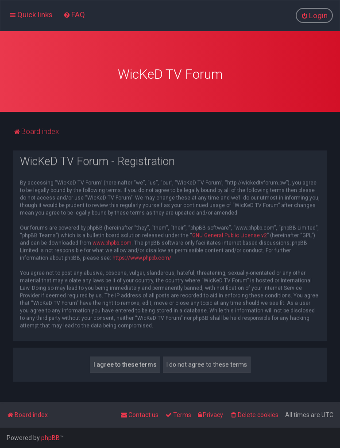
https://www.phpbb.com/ (141, 257)
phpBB (50, 437)
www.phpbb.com (112, 242)
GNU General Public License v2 (229, 234)
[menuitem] (74, 14)
